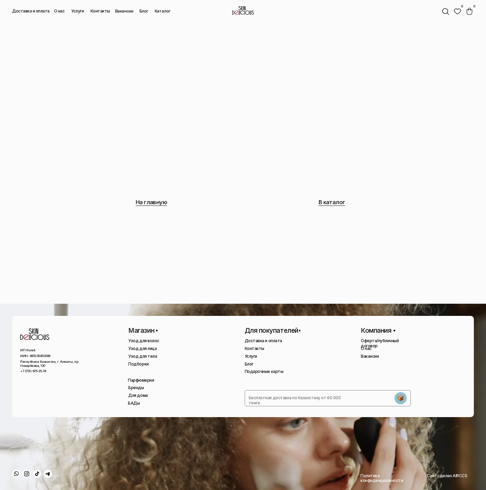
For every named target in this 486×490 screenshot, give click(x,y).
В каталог (332, 202)
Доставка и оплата (31, 10)
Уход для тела (142, 356)
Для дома (137, 395)
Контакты (100, 10)
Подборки (138, 363)
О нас (59, 10)
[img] (457, 11)
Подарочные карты (264, 371)
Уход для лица (142, 348)
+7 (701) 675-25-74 (33, 371)
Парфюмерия (141, 380)
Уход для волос (143, 340)
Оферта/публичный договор (380, 343)
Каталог (162, 11)
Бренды (136, 387)
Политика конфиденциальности (381, 478)
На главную (151, 202)
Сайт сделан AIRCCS (447, 475)
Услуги (77, 10)
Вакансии (124, 11)
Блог (143, 10)
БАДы (134, 403)
